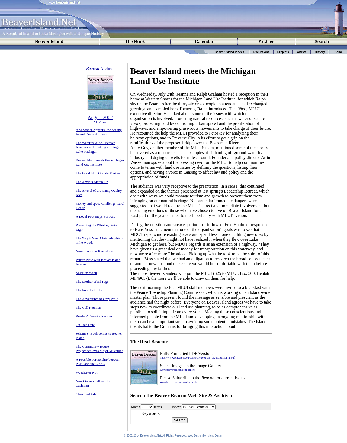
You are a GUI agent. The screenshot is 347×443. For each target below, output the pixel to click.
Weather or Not (87, 372)
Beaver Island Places (229, 52)
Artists (302, 52)
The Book (135, 41)
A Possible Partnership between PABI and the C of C (98, 361)
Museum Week (86, 273)
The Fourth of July (89, 290)
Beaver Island (49, 41)
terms (158, 407)
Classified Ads (86, 394)
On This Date (85, 325)
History (320, 52)
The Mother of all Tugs (92, 281)
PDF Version (100, 121)
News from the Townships (94, 251)
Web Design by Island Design (205, 436)
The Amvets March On (92, 182)
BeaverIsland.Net (150, 436)
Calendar (204, 41)
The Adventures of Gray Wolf (97, 299)
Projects (283, 52)
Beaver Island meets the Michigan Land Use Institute (100, 162)
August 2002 (100, 117)
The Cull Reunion (88, 307)
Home (338, 52)
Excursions (261, 52)
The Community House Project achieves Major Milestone (99, 348)
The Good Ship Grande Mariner (98, 173)
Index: (176, 407)
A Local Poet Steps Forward (96, 216)
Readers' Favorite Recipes (94, 316)
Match (135, 407)
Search (321, 41)
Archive (267, 41)
